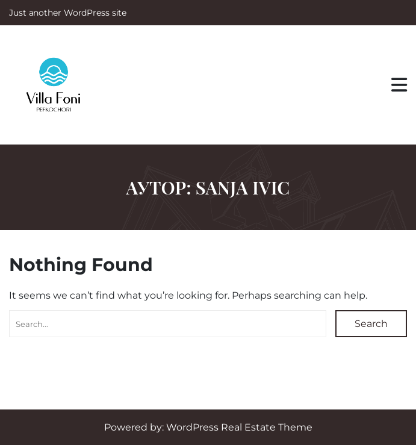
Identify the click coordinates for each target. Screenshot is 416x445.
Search (371, 323)
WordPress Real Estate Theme (239, 427)
